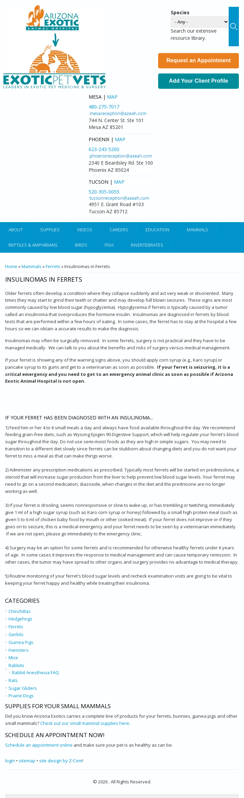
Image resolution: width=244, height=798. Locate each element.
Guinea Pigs (21, 642)
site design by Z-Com (60, 761)
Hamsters (19, 650)
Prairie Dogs (21, 696)
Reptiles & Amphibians (33, 245)
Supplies (50, 230)
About (16, 230)
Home (11, 266)
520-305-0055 (104, 191)
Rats (13, 680)
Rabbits (16, 665)
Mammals (197, 230)
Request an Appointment (198, 60)
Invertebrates (147, 245)
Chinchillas (20, 611)
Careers (119, 230)
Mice (13, 657)
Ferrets (53, 266)
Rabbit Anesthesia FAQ (35, 672)
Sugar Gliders (23, 688)
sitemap (27, 761)
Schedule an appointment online (39, 745)
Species (180, 12)
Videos (84, 230)
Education (157, 230)
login (10, 761)
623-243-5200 (104, 149)
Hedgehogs (20, 619)
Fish (109, 245)
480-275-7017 (104, 106)
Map (112, 97)
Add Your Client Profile (198, 81)
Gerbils (16, 634)
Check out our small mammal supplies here (84, 723)
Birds (81, 245)
